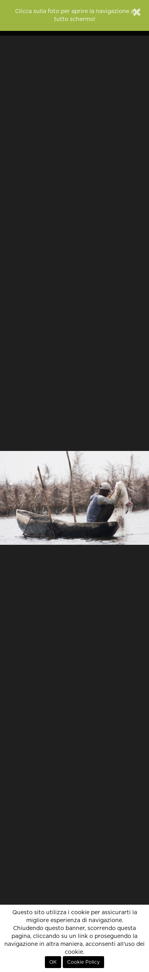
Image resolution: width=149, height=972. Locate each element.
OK (53, 962)
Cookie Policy (83, 962)
